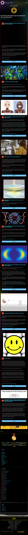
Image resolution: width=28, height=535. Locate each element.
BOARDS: (15, 524)
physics (7, 286)
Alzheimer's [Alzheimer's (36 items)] (5, 442)
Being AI (3, 128)
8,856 (23, 426)
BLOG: (15, 523)
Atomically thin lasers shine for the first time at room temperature (13, 200)
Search (26, 433)
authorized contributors (6, 19)
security (15, 133)
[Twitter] (19, 532)
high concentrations (20, 236)
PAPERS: (15, 528)
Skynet (2, 457)
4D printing (3, 452)
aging (2, 458)
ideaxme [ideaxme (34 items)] (2, 444)
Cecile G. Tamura (5, 484)
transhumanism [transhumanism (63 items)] (24, 445)
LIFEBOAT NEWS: (16, 521)
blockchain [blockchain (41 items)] (2, 443)
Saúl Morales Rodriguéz (6, 471)
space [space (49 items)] (16, 445)
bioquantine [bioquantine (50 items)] (14, 442)
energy (7, 59)
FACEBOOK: (9, 521)
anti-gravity (3, 460)
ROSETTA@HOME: (9, 528)
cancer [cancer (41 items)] (5, 443)
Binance (17, 119)
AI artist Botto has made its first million (11, 82)
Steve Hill (4, 492)
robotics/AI (11, 93)
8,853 (15, 426)
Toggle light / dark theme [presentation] (26, 2)
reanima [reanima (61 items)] (3, 445)
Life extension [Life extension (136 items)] (15, 444)
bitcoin (8, 133)
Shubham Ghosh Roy (6, 205)
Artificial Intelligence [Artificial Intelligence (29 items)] (11, 442)
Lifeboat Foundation (5, 531)
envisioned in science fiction (19, 283)
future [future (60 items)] (16, 443)
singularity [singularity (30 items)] (14, 445)
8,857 (25, 426)
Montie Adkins (4, 497)
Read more (14, 61)
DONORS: (12, 524)
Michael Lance (5, 495)
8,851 (10, 426)
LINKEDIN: (9, 522)
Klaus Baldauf (4, 483)
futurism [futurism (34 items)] (18, 443)
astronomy (3, 462)
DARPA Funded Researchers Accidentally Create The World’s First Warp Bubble (15, 265)
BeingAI (7, 119)
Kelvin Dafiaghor (5, 93)
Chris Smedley (4, 499)
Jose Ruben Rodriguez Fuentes (7, 480)
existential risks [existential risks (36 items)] (12, 443)
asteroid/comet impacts (5, 461)
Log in (2, 19)
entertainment (10, 133)
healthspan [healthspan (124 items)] (24, 443)
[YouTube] (22, 532)
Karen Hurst (4, 479)
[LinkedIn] (20, 532)
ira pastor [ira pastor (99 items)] (11, 444)
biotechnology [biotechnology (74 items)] (23, 442)
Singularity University (4, 456)
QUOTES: (15, 529)
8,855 (20, 426)
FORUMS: (12, 529)
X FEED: (9, 523)
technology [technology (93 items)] (20, 445)
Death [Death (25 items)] (10, 443)
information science (12, 383)
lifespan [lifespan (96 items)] (18, 444)
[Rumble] (23, 532)
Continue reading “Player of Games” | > (7, 381)
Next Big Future (4, 508)
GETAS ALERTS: (15, 522)
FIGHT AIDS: (10, 525)
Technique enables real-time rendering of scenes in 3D (14, 313)
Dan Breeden (4, 474)
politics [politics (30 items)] (26, 444)
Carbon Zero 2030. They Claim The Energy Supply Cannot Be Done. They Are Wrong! (14, 24)
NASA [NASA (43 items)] (22, 444)
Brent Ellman (4, 493)
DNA (2, 454)
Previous (4, 426)
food (10, 326)
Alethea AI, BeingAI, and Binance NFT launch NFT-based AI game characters (14, 117)
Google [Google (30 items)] (19, 443)
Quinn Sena (4, 473)
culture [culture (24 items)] (9, 443)
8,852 (12, 426)
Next (15, 428)
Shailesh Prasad (5, 475)
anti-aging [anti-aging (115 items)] (7, 442)
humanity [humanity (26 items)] (26, 443)
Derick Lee (4, 486)
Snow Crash (16, 126)
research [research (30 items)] (12, 445)
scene (3, 321)
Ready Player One (22, 126)
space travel (9, 286)
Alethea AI (3, 119)
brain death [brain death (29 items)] (4, 443)
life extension (13, 239)
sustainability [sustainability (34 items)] (18, 445)
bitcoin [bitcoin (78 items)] (26, 442)
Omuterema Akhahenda (6, 173)
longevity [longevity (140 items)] (20, 444)
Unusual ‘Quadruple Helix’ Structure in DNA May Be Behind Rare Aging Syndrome (14, 226)
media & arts (8, 93)
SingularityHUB (4, 510)
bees (2, 464)
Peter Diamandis (4, 453)
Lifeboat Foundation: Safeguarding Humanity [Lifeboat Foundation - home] (12, 3)
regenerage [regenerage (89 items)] (5, 445)
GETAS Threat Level (14, 519)
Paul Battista (4, 476)
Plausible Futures (4, 509)
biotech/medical (10, 173)
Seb (3, 494)
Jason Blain (4, 496)
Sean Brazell (4, 491)
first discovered (7, 235)
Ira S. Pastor (4, 498)
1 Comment (12, 286)
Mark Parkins (5, 59)
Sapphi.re (12, 531)
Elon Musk (3, 455)
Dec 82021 (2, 23)
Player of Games (7, 358)
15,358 (12, 428)
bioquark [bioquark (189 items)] (17, 442)
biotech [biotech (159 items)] (20, 442)
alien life (3, 459)
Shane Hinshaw (5, 488)
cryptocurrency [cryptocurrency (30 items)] (8, 443)
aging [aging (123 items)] (2, 442)
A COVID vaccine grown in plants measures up (12, 157)
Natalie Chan (4, 490)
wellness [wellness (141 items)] (14, 446)
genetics (11, 239)
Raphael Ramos (5, 489)
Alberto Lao (4, 487)
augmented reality (4, 463)
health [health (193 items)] (21, 443)
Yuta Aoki (4, 485)
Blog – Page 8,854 (14, 6)
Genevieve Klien (5, 470)
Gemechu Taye (5, 477)
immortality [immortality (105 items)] (5, 444)
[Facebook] (17, 532)
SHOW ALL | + (3, 500)
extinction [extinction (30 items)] (14, 443)
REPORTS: (15, 525)
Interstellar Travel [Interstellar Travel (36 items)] (8, 444)
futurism (9, 59)
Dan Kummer (5, 239)
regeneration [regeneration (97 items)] (9, 445)
